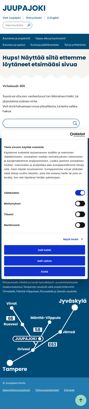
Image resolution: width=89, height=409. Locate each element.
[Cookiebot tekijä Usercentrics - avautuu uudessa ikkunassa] (70, 135)
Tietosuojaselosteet (47, 390)
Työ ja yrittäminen (75, 44)
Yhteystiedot (34, 17)
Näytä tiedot (70, 239)
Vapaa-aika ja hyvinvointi (50, 38)
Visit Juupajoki (12, 17)
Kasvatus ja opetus (14, 44)
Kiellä (44, 271)
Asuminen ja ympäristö (16, 38)
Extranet (69, 390)
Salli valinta (44, 260)
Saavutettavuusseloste (16, 390)
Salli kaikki (44, 249)
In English (53, 17)
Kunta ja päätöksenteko (44, 44)
